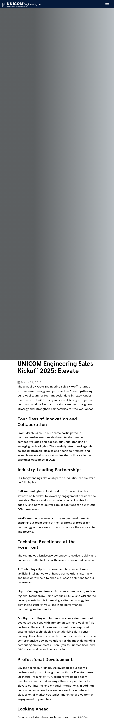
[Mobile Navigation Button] (107, 5)
